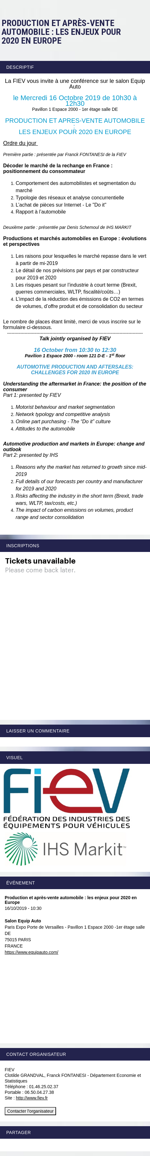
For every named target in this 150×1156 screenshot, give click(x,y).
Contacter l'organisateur (30, 1111)
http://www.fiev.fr (32, 1097)
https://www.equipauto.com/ (31, 952)
